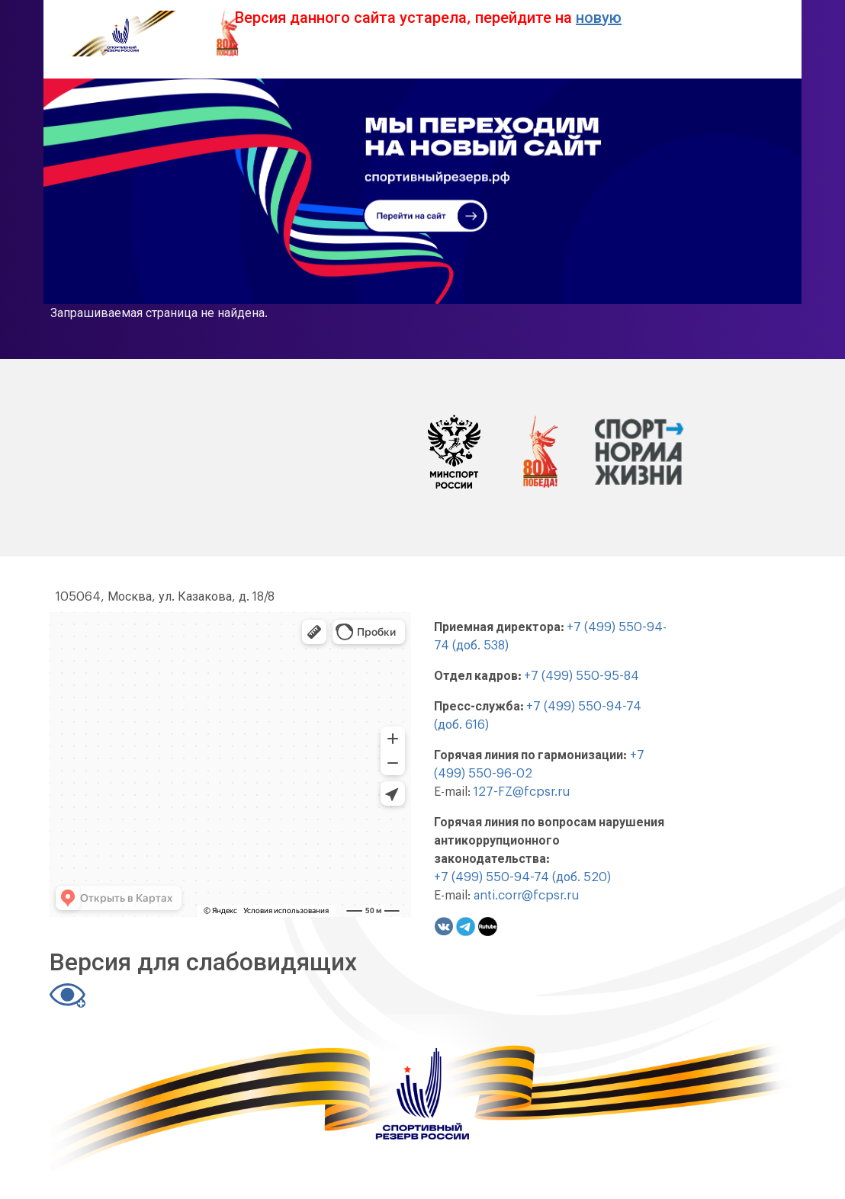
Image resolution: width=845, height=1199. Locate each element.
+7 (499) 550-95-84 (581, 676)
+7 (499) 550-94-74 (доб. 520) (522, 877)
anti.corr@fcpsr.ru (526, 896)
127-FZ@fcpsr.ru (522, 792)
